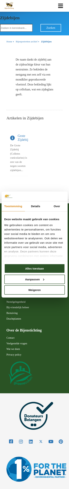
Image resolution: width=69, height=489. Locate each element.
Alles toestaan (34, 268)
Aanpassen (34, 279)
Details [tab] (35, 206)
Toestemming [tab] (13, 206)
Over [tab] (57, 206)
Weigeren (34, 290)
